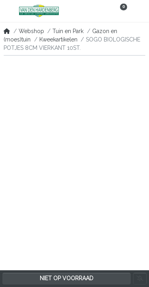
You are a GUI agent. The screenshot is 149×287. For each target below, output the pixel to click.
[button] (9, 11)
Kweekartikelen (58, 39)
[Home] (7, 31)
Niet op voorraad (66, 278)
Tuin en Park (67, 31)
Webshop (31, 31)
